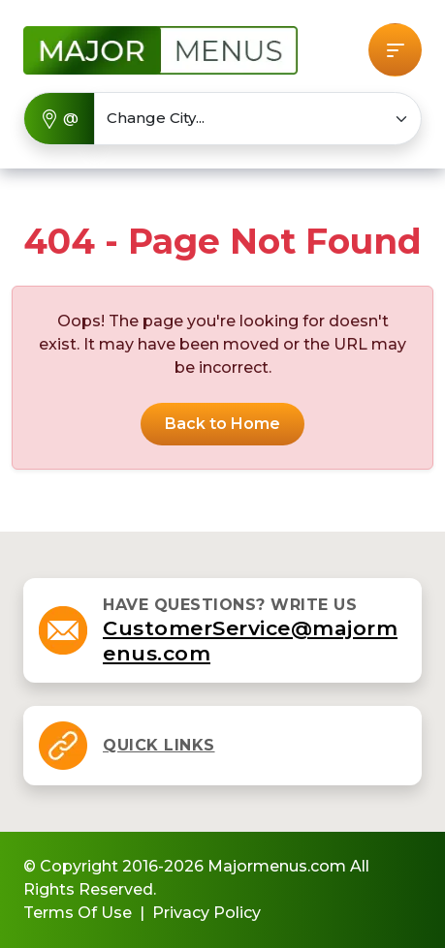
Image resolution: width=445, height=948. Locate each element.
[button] (395, 49)
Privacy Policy (206, 912)
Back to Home (222, 423)
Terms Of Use (77, 912)
